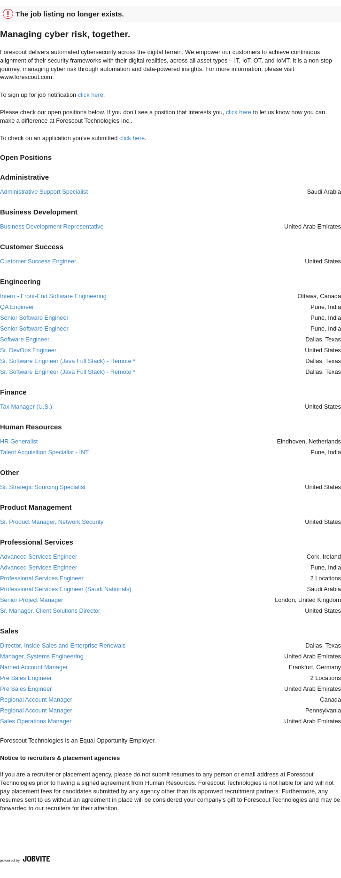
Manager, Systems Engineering (42, 656)
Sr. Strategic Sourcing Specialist (42, 486)
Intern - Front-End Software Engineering (53, 296)
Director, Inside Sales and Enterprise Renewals (62, 645)
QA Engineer (17, 306)
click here (90, 94)
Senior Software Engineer (34, 317)
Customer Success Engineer (38, 261)
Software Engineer (24, 339)
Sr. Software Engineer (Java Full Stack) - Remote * (67, 360)
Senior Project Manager (31, 599)
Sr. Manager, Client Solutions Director (50, 610)
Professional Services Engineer (42, 578)
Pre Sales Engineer (26, 677)
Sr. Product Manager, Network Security (51, 521)
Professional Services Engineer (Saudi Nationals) (66, 589)
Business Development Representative (52, 226)
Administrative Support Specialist (44, 191)
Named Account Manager (34, 667)
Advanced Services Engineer (38, 556)
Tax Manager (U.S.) (26, 406)
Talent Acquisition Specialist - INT (44, 452)
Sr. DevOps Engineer (28, 350)
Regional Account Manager (36, 699)
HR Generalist (19, 441)
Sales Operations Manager (35, 721)
